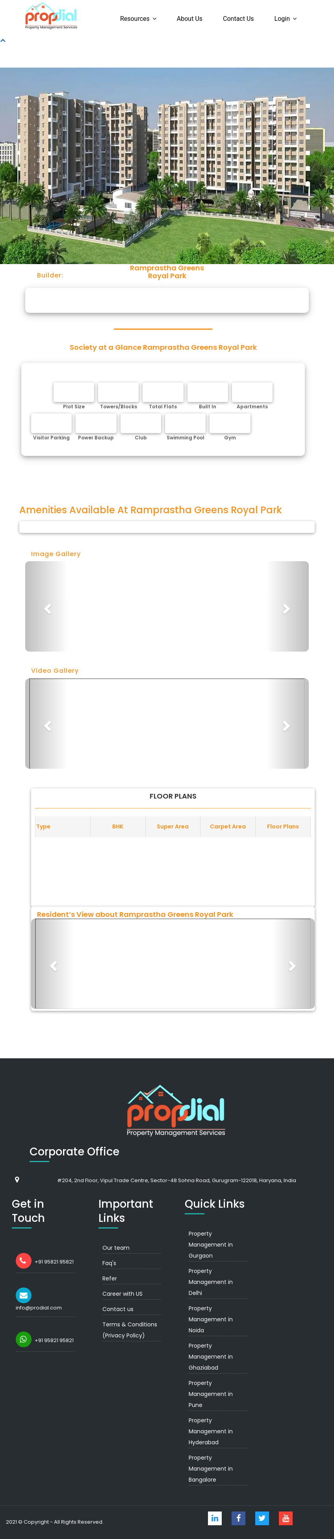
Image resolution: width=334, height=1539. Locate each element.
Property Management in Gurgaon (211, 1245)
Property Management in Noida (211, 1319)
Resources (135, 18)
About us (189, 18)
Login (282, 18)
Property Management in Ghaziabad (211, 1357)
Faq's (109, 1263)
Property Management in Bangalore (211, 1469)
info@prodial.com (39, 1307)
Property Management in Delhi (211, 1282)
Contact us (238, 18)
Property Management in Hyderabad (211, 1431)
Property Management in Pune (211, 1394)
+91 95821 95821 (54, 1261)
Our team (116, 1248)
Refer (109, 1278)
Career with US (122, 1294)
